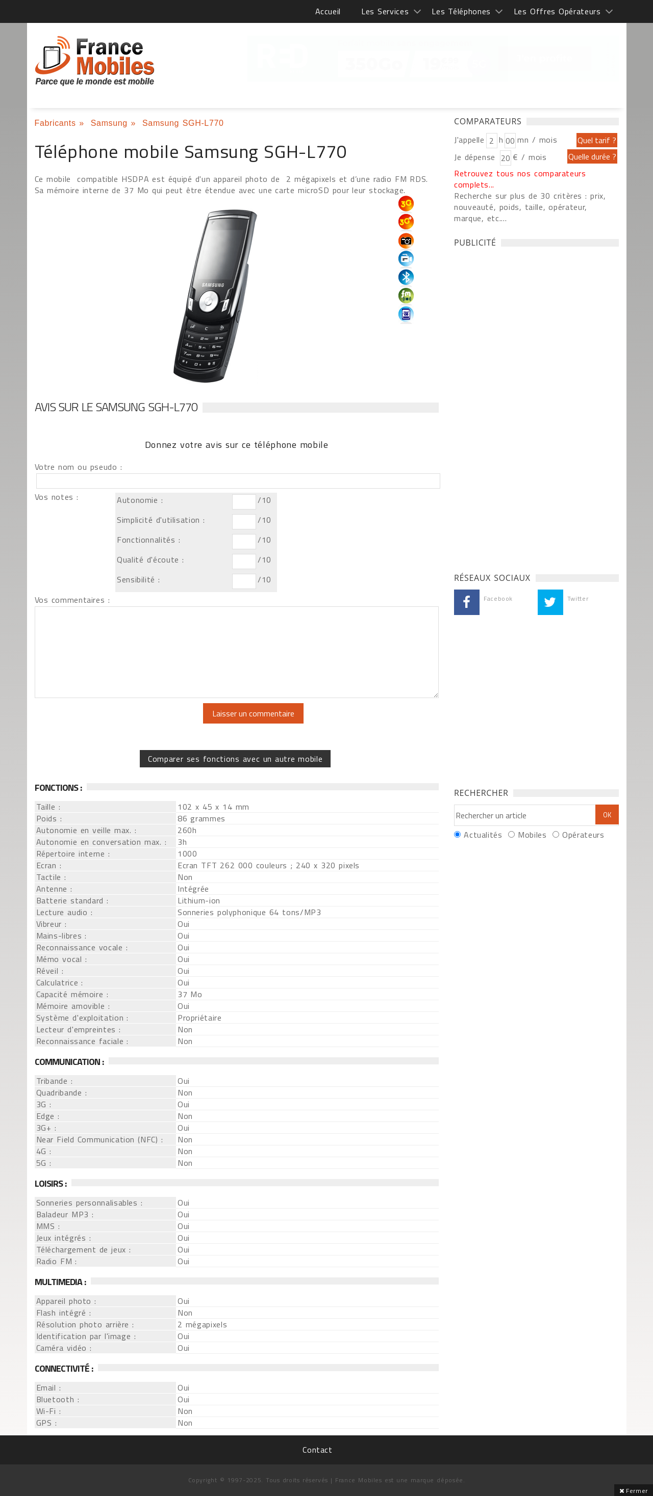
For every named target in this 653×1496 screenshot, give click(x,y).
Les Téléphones (461, 11)
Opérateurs (583, 835)
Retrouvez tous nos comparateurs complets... (520, 179)
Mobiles (532, 835)
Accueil (328, 11)
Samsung (109, 123)
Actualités (483, 835)
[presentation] (119, 723)
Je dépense (476, 157)
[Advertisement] (530, 407)
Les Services (385, 11)
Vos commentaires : (72, 599)
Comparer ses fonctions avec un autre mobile (235, 759)
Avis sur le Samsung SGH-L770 (116, 406)
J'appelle (469, 139)
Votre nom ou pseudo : (78, 466)
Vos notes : (57, 496)
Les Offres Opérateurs (557, 11)
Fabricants (55, 123)
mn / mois (537, 139)
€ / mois (529, 157)
